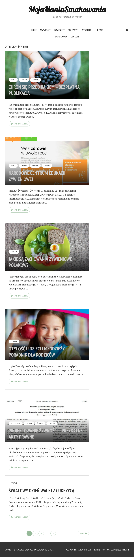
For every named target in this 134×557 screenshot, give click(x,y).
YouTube (105, 549)
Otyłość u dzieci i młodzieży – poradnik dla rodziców (40, 352)
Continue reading (21, 124)
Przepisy (72, 29)
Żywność (44, 29)
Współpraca (61, 36)
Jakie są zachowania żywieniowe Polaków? (43, 262)
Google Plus (115, 549)
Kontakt (74, 36)
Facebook (67, 549)
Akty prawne (16, 424)
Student (86, 29)
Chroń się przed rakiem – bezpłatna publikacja (35, 89)
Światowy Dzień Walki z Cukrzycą (44, 491)
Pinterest (87, 549)
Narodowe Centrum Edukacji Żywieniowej (40, 176)
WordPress (49, 549)
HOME (33, 29)
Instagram (76, 549)
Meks (32, 549)
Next (82, 534)
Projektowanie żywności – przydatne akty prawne (37, 434)
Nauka (13, 80)
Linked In (125, 549)
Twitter (96, 549)
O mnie (99, 29)
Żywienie (58, 29)
